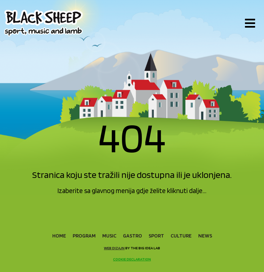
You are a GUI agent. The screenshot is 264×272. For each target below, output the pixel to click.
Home (59, 236)
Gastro (132, 236)
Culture (181, 236)
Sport (156, 236)
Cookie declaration (132, 259)
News (205, 236)
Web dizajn (114, 247)
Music (109, 236)
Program (84, 236)
